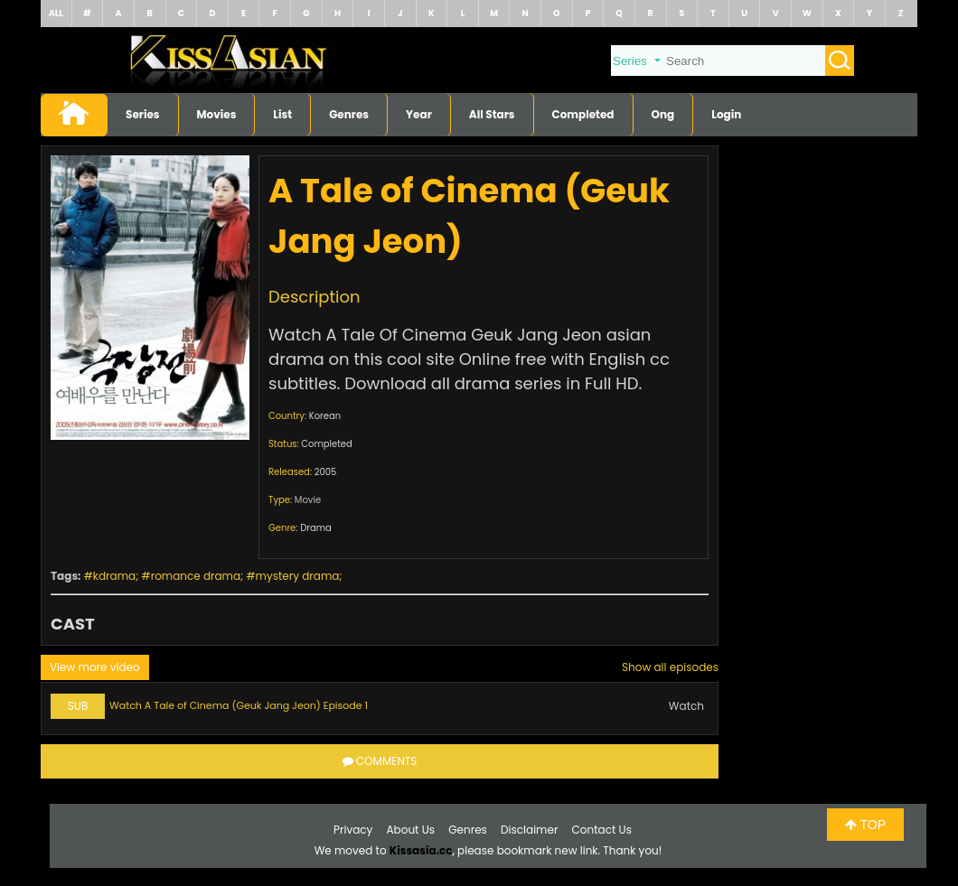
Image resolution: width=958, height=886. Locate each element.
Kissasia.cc (421, 850)
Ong (663, 114)
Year (419, 114)
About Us (411, 829)
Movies (217, 114)
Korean (325, 416)
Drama (316, 528)
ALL (56, 13)
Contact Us (602, 829)
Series (143, 114)
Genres (349, 114)
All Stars (492, 114)
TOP (865, 824)
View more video (95, 667)
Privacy (352, 829)
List (282, 114)
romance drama (195, 575)
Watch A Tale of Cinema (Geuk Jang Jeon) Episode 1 (238, 705)
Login (726, 114)
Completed (583, 114)
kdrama (114, 575)
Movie (308, 500)
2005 (326, 472)
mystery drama (298, 575)
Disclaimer (529, 829)
